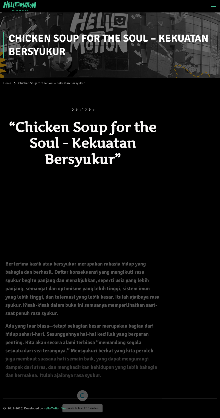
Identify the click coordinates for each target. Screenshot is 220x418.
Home (7, 83)
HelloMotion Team (55, 408)
